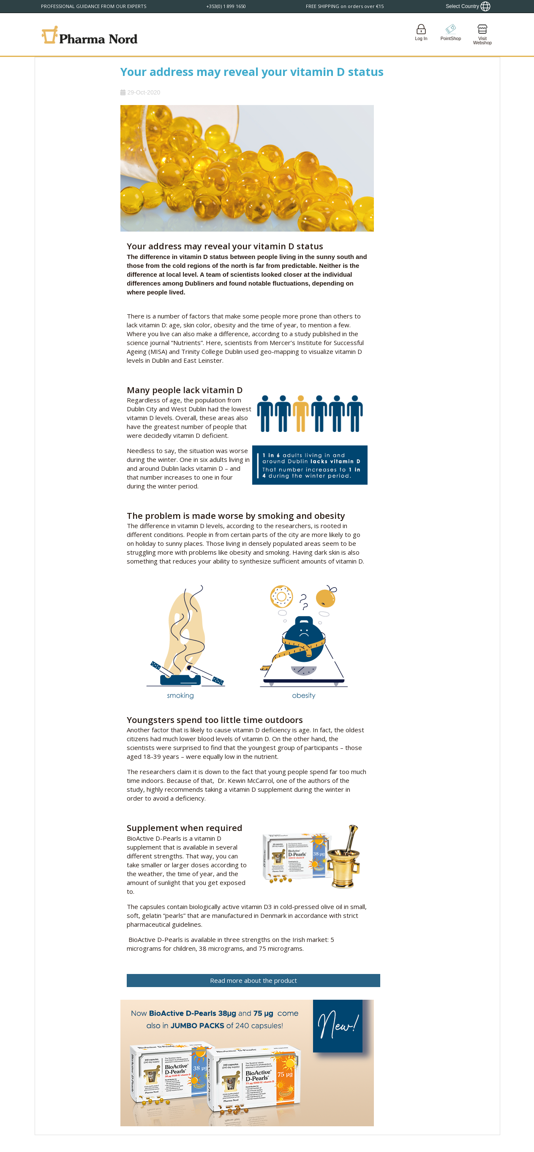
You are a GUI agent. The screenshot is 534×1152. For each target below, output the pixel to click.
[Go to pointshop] (451, 34)
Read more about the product (253, 980)
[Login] (421, 34)
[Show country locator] (468, 6)
